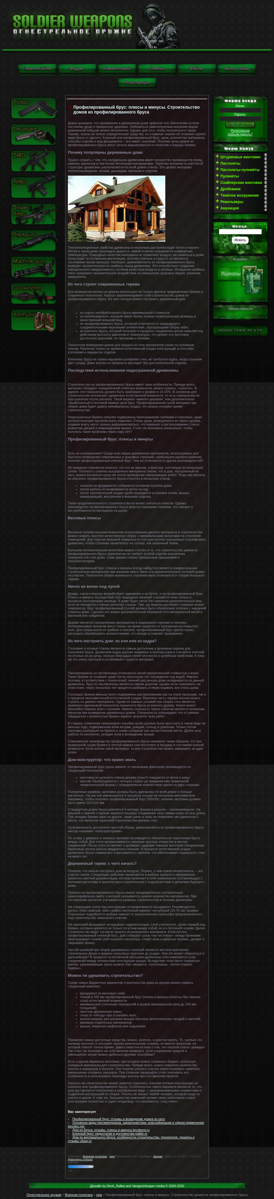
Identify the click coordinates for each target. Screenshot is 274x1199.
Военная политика (95, 1156)
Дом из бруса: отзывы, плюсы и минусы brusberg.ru (111, 1130)
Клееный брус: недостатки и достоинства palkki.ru (109, 1133)
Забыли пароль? (240, 134)
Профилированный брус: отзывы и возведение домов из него (118, 1119)
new (111, 1156)
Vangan (157, 1156)
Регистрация (240, 130)
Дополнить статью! (80, 1159)
